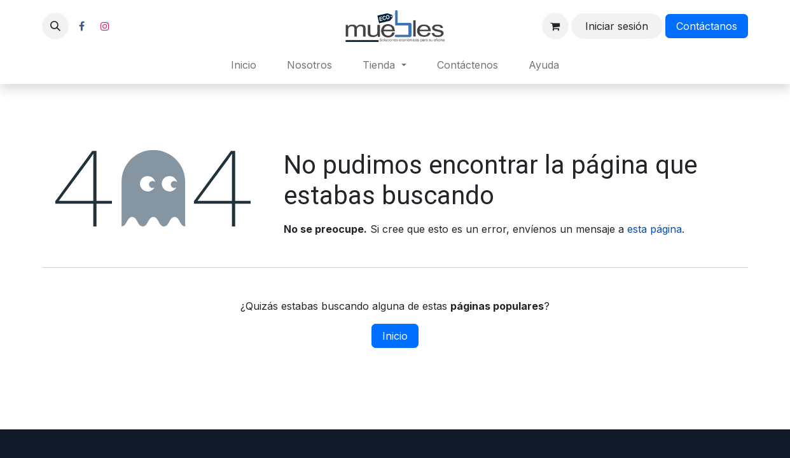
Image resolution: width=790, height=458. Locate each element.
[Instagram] (105, 26)
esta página (654, 229)
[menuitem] (244, 65)
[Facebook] (81, 26)
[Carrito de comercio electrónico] (555, 26)
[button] (55, 26)
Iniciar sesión (616, 26)
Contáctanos (706, 26)
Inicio (395, 336)
